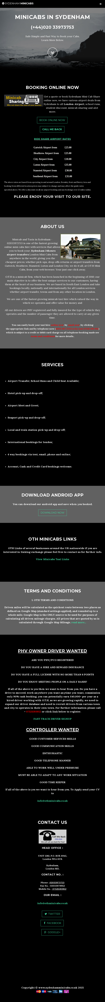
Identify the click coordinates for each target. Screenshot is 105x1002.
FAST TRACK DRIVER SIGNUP (53, 718)
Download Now (52, 512)
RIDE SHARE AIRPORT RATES (52, 139)
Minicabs (18, 3)
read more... (78, 622)
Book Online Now (52, 120)
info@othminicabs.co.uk (52, 800)
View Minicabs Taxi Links (52, 559)
